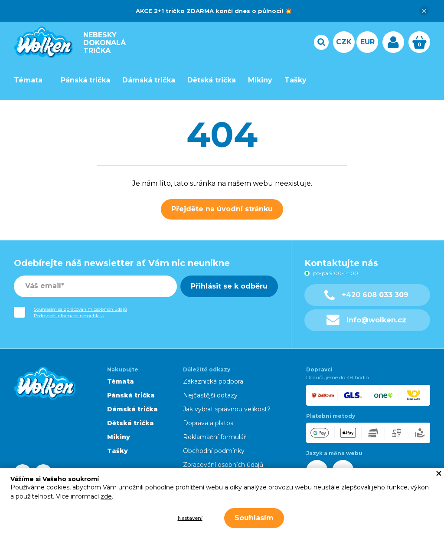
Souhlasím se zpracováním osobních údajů (80, 309)
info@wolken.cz (366, 320)
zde (106, 496)
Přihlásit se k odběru (229, 286)
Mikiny (260, 80)
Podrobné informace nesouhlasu (69, 315)
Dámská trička (148, 80)
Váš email (43, 286)
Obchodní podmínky (214, 451)
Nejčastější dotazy (210, 395)
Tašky (295, 80)
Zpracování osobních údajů (223, 465)
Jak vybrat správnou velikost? (227, 409)
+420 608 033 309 (366, 294)
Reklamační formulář (214, 437)
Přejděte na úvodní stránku (222, 209)
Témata (28, 80)
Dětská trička (211, 80)
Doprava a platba (208, 423)
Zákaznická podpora (213, 381)
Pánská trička (85, 80)
